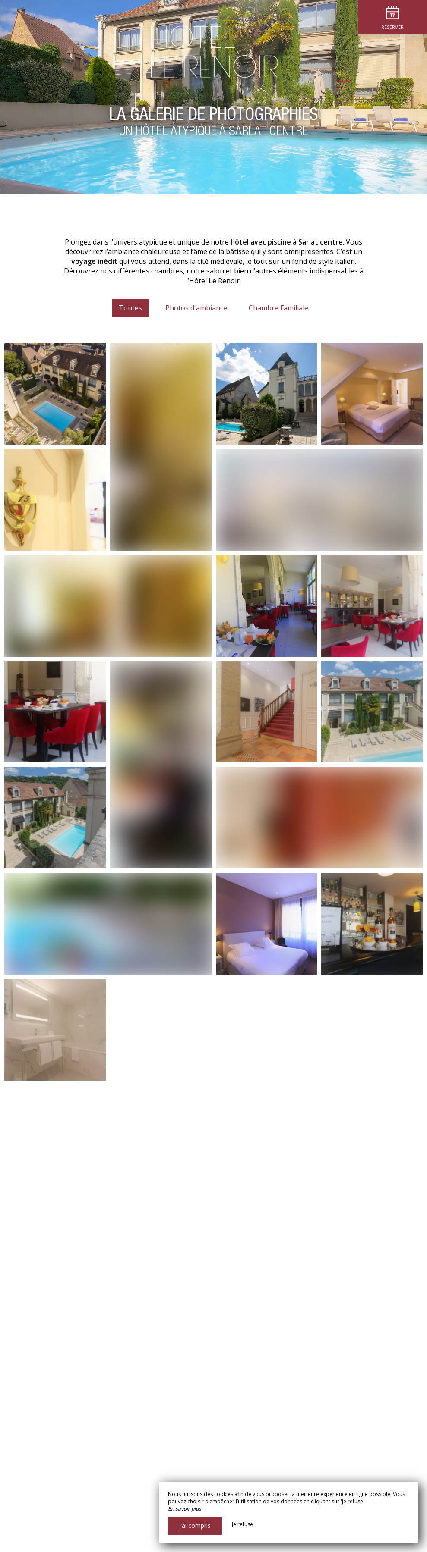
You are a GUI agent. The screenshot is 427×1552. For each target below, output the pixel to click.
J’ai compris (195, 1525)
